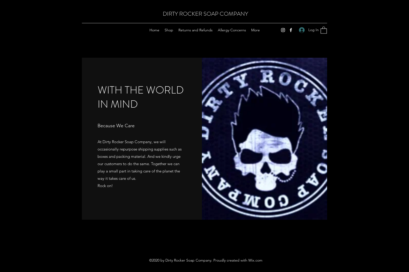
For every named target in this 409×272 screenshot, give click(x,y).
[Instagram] (283, 30)
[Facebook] (290, 30)
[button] (324, 30)
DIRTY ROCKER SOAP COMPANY (205, 14)
